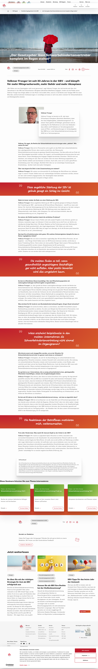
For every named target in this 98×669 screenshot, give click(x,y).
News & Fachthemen (11, 643)
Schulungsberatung (42, 636)
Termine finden (24, 508)
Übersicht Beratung (42, 634)
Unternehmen (28, 627)
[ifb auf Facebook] (21, 643)
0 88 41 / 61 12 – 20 (42, 629)
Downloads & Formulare (54, 636)
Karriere (27, 636)
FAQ (50, 638)
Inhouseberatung (41, 638)
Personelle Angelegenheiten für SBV (46, 578)
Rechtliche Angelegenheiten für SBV (21, 67)
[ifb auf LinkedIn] (29, 643)
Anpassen (85, 655)
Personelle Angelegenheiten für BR (46, 575)
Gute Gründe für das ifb (30, 634)
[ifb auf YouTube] (24, 643)
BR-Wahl (63, 634)
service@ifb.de (41, 631)
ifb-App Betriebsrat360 (54, 640)
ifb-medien (51, 629)
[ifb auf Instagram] (27, 643)
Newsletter (51, 627)
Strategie (16, 70)
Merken (87, 69)
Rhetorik (63, 631)
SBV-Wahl (64, 636)
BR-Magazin (15, 11)
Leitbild (27, 629)
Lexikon (8, 645)
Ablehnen (85, 660)
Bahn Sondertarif (52, 631)
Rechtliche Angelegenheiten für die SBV (30, 11)
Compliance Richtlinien (30, 631)
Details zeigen (23, 665)
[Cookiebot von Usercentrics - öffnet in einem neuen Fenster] (9, 665)
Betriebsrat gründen (66, 627)
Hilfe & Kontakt (41, 627)
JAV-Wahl (64, 638)
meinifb (50, 634)
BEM (63, 629)
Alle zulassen (85, 650)
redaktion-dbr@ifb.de (26, 545)
